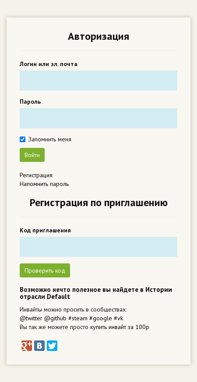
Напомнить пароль (44, 184)
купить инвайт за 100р (119, 327)
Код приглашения (45, 230)
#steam (78, 318)
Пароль (30, 101)
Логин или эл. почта (48, 64)
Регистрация (36, 175)
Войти (32, 155)
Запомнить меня (49, 139)
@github (55, 318)
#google (100, 318)
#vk (118, 318)
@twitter (31, 318)
